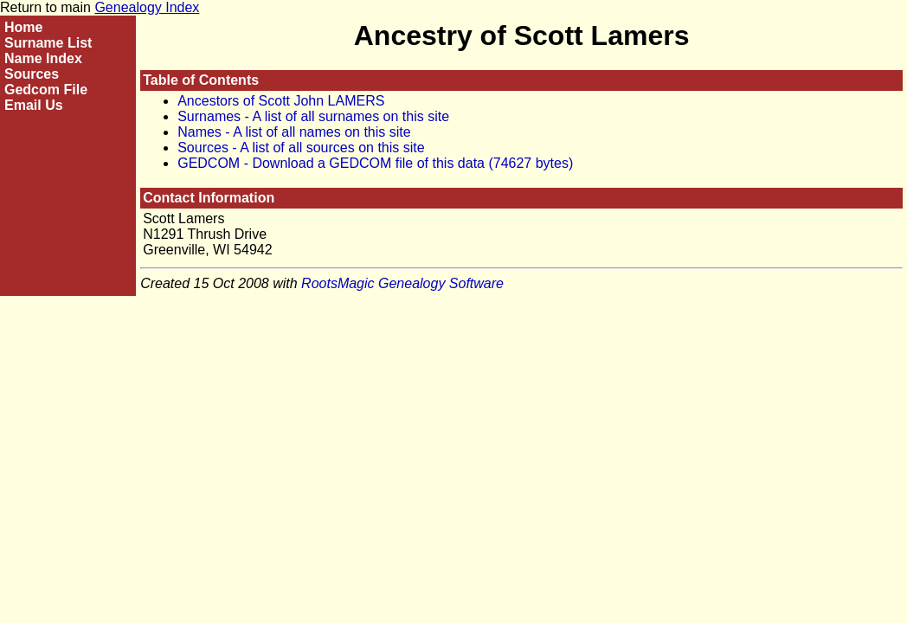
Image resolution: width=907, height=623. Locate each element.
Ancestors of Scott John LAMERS (280, 100)
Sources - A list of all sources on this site (300, 147)
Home (23, 27)
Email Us (33, 105)
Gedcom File (45, 89)
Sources (31, 74)
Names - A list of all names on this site (293, 132)
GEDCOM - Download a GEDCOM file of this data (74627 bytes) (375, 163)
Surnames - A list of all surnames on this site (313, 116)
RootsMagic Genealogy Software (402, 283)
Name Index (43, 58)
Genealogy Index (146, 7)
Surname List (48, 42)
